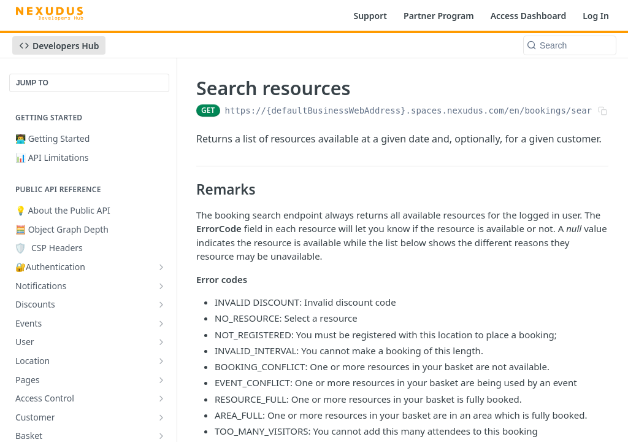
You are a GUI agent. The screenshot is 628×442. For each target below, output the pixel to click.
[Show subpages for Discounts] (161, 304)
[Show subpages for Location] (161, 361)
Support (370, 15)
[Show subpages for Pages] (161, 380)
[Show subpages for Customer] (161, 417)
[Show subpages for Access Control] (161, 398)
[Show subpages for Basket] (161, 436)
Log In (596, 15)
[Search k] (570, 45)
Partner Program (439, 15)
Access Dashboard (529, 15)
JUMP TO (32, 83)
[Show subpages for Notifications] (161, 286)
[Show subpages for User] (161, 342)
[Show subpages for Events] (161, 323)
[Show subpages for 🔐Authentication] (161, 267)
